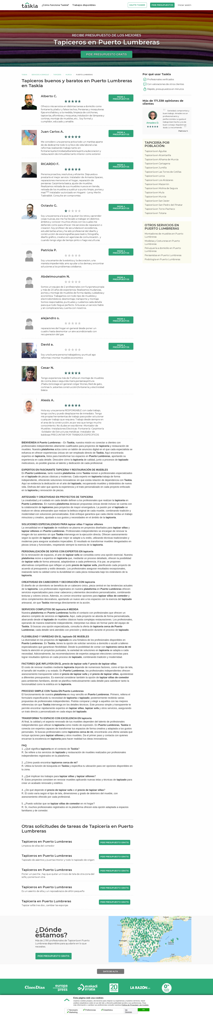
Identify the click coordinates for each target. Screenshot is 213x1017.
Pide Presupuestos (162, 5)
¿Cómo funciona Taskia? (55, 5)
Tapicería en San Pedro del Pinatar (164, 205)
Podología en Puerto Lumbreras (162, 259)
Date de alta (110, 971)
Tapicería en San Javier (157, 201)
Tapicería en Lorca (155, 176)
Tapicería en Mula (154, 192)
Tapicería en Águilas (156, 151)
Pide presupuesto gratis (106, 54)
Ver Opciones (128, 1011)
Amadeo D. (152, 123)
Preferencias (90, 1010)
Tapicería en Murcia (155, 196)
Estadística (108, 1010)
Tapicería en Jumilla (156, 167)
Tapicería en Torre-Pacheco (160, 209)
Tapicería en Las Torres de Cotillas (163, 172)
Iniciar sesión (184, 5)
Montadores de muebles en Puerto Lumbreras (164, 235)
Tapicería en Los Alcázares (159, 180)
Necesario (73, 1010)
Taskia (24, 75)
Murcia (69, 75)
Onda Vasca (166, 988)
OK (143, 1010)
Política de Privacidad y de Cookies (135, 1005)
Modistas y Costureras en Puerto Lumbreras (162, 242)
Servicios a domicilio (40, 75)
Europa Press (61, 988)
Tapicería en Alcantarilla (158, 155)
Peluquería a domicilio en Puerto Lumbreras (163, 249)
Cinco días (35, 988)
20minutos (114, 988)
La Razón (140, 988)
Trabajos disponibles (84, 5)
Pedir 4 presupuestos (121, 98)
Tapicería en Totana (155, 213)
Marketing (73, 1012)
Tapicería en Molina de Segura (161, 188)
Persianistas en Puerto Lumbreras (163, 255)
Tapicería (57, 75)
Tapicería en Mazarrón (157, 184)
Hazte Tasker (137, 5)
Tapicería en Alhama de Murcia (161, 159)
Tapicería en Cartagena (157, 163)
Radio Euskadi (87, 988)
